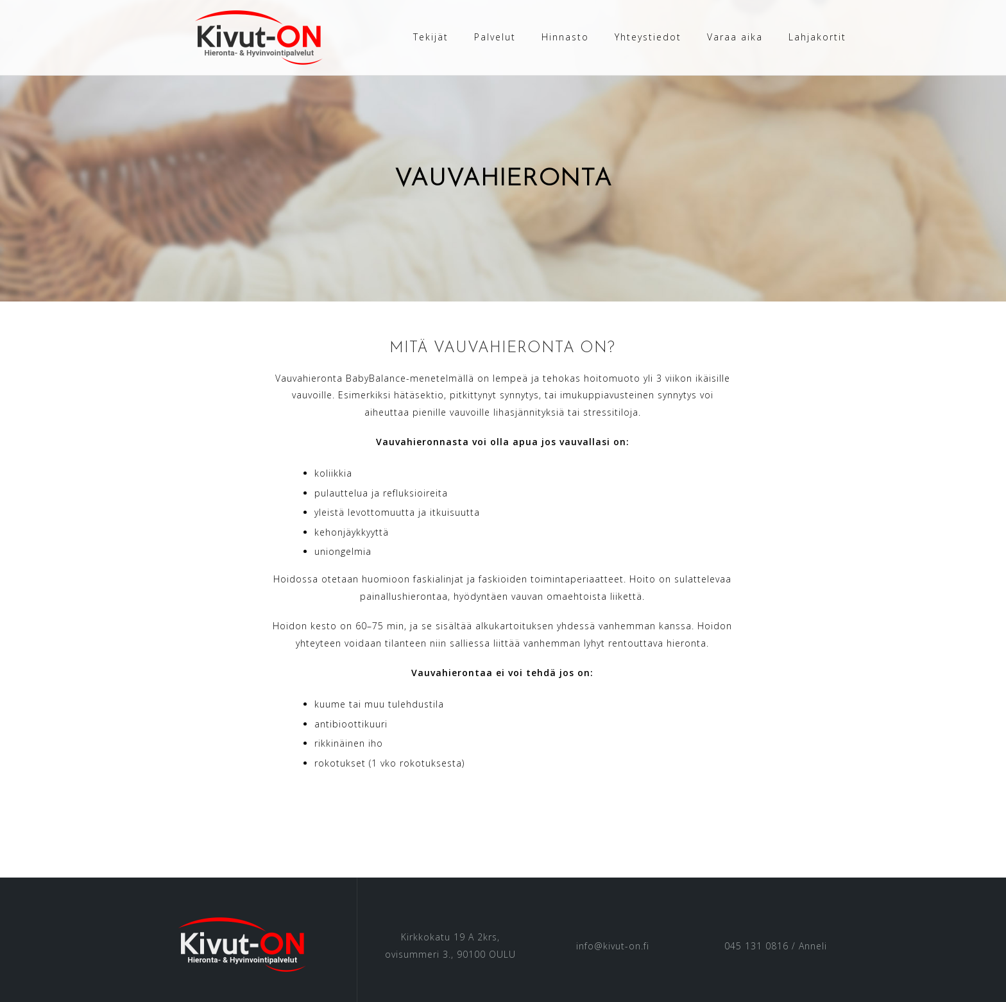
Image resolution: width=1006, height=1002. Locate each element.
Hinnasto (565, 37)
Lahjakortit (817, 37)
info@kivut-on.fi (612, 945)
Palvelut (495, 37)
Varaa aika (735, 37)
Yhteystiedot (648, 37)
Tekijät (430, 37)
